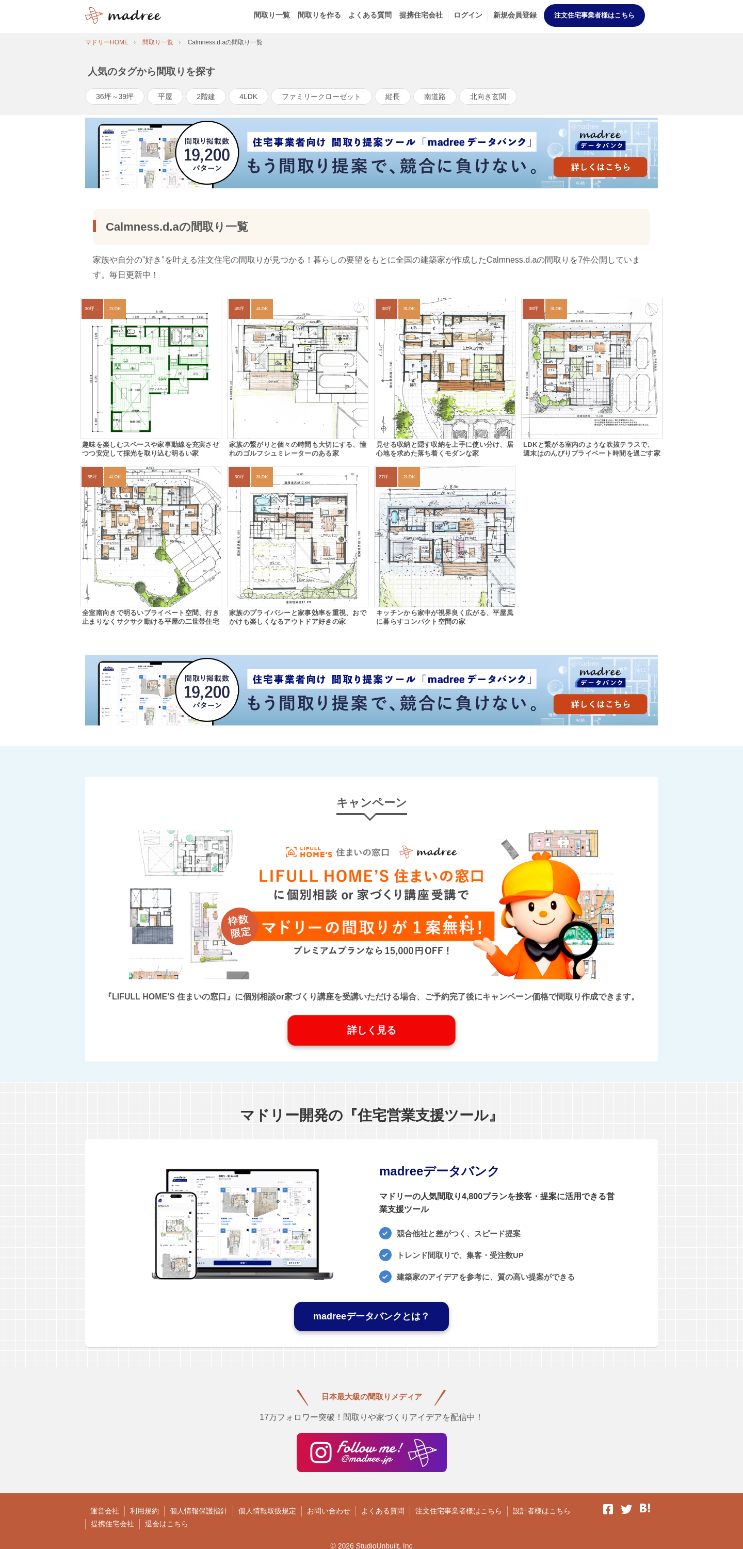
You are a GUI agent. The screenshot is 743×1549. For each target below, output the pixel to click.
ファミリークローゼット (321, 96)
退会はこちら (166, 1524)
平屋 (165, 96)
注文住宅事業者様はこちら (594, 15)
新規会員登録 (515, 15)
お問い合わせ (328, 1511)
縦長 (392, 96)
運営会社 (104, 1511)
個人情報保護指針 (199, 1511)
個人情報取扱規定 (267, 1511)
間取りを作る (319, 15)
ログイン (468, 15)
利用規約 (144, 1511)
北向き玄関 (488, 96)
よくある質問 (370, 15)
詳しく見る (371, 1030)
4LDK (248, 96)
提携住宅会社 (421, 15)
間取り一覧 (272, 15)
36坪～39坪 (115, 96)
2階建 (206, 96)
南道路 (435, 96)
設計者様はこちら (542, 1511)
